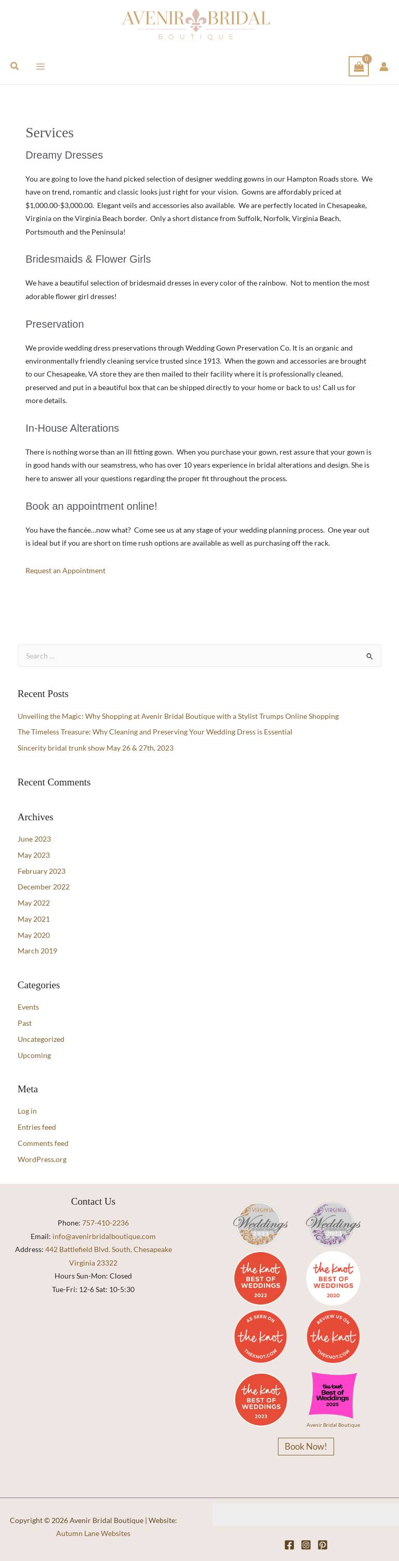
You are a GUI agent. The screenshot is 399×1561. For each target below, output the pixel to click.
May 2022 (34, 902)
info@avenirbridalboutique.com (104, 1236)
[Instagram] (306, 1545)
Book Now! (306, 1446)
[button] (15, 66)
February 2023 (41, 871)
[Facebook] (289, 1545)
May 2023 (34, 854)
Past (25, 1022)
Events (28, 1006)
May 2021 (34, 918)
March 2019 (37, 950)
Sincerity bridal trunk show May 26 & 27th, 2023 (96, 747)
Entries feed (37, 1127)
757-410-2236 (105, 1222)
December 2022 (44, 886)
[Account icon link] (384, 66)
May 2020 (34, 935)
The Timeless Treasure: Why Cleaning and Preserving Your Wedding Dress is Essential (155, 731)
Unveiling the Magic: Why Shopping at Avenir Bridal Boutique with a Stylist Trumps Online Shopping (178, 716)
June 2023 (34, 838)
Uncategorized (41, 1039)
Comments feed (43, 1143)
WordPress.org (42, 1159)
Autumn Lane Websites (93, 1533)
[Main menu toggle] (40, 66)
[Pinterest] (322, 1545)
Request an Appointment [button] (65, 570)
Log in (27, 1110)
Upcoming (34, 1055)
